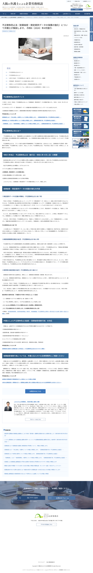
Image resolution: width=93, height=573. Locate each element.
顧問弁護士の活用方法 (79, 95)
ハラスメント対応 (78, 37)
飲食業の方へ (77, 74)
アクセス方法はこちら (46, 524)
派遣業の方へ (77, 79)
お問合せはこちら (35, 391)
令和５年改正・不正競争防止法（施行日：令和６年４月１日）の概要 (28, 78)
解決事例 (77, 14)
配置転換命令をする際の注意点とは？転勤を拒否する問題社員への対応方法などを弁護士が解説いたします (32, 470)
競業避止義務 (77, 51)
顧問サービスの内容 (78, 92)
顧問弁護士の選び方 (78, 99)
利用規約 (61, 570)
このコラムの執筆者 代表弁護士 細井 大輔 (26, 402)
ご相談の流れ (77, 1)
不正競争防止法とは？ (16, 75)
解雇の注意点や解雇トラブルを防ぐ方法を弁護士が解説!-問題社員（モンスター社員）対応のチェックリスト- (32, 466)
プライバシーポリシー (53, 570)
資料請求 (91, 38)
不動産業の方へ (77, 77)
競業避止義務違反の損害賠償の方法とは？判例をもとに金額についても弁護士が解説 (26, 474)
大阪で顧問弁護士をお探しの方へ (80, 89)
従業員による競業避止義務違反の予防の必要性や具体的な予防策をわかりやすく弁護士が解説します (30, 462)
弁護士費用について (78, 104)
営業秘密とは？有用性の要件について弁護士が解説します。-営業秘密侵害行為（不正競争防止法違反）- (31, 454)
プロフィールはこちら (35, 419)
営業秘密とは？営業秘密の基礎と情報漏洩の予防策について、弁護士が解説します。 (26, 446)
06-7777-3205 (32, 498)
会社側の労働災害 (78, 44)
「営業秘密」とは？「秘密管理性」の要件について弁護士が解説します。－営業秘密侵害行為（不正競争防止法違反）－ (35, 458)
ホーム (4, 14)
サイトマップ (41, 562)
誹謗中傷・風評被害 (78, 47)
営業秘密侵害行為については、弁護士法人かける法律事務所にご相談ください (30, 87)
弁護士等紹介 (44, 14)
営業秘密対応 (5, 31)
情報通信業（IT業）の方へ (80, 72)
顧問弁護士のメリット (79, 97)
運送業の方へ (77, 65)
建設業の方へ (77, 63)
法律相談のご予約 (91, 25)
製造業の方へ (77, 61)
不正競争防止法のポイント (17, 72)
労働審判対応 (77, 40)
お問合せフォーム (62, 498)
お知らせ (69, 1)
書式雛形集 (87, 14)
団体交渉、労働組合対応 (79, 29)
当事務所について (87, 1)
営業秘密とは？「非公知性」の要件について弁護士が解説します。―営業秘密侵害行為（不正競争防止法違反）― (34, 450)
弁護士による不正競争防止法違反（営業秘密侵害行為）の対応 (26, 84)
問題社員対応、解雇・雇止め (80, 35)
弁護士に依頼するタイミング (80, 102)
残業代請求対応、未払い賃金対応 (80, 32)
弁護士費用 (55, 14)
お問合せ (77, 9)
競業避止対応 (12, 31)
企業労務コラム (67, 14)
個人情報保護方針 (51, 562)
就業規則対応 (77, 42)
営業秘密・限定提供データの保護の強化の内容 (22, 81)
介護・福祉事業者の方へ (79, 67)
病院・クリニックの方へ (79, 70)
